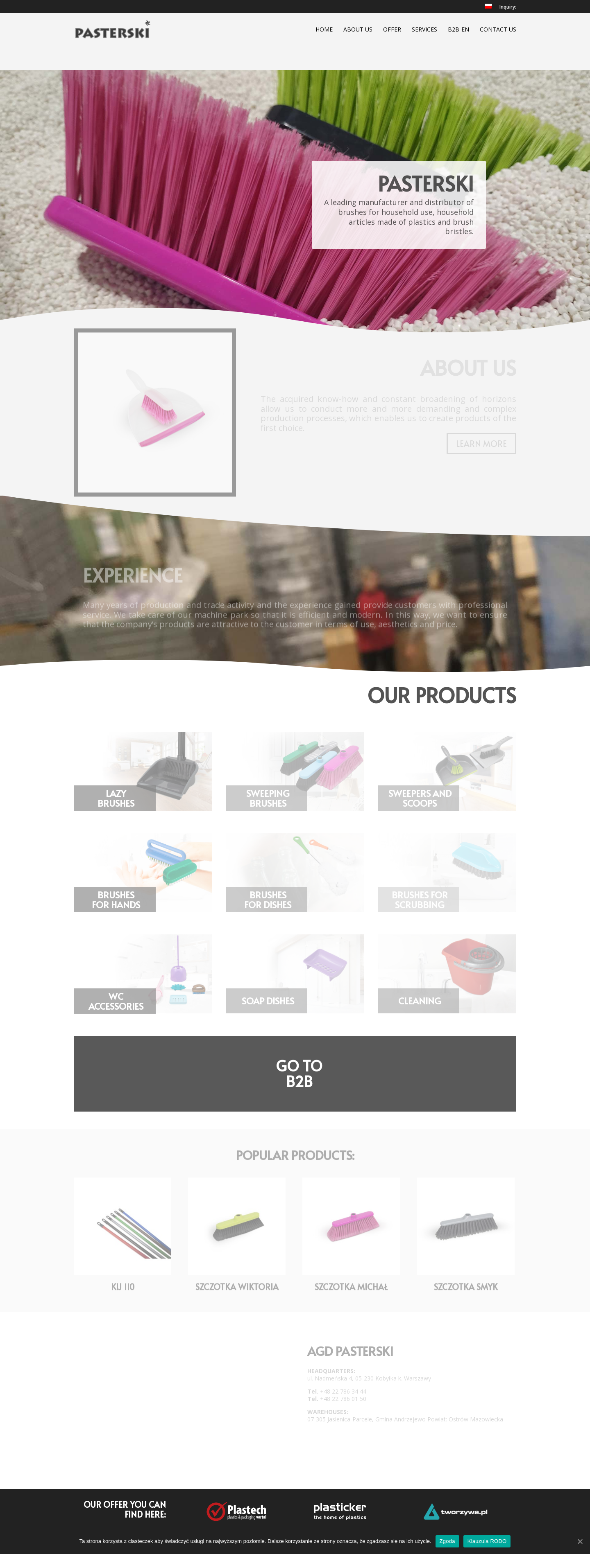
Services (424, 30)
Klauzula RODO (487, 1541)
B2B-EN (458, 30)
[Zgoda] (580, 1541)
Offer (392, 30)
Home (324, 30)
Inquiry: (507, 7)
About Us (357, 30)
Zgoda (447, 1541)
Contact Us (498, 30)
